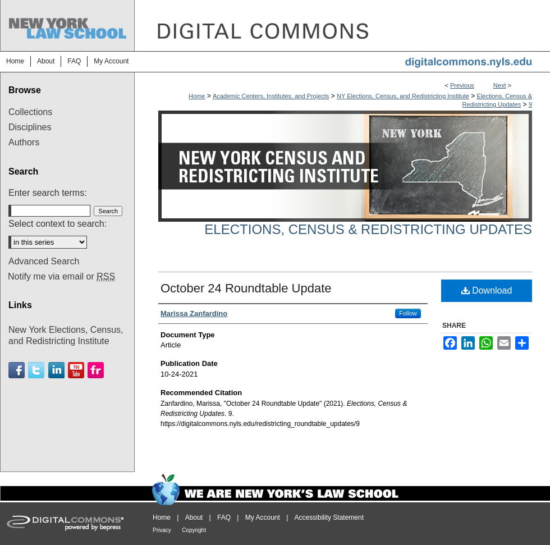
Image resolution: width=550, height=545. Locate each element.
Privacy (162, 530)
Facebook (16, 370)
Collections (30, 112)
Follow (408, 313)
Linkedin (56, 370)
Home (197, 96)
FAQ (224, 517)
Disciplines (29, 127)
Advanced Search (43, 261)
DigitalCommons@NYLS (342, 25)
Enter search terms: (47, 193)
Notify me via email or (61, 277)
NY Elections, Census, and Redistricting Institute (403, 96)
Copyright (194, 530)
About (194, 517)
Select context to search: (57, 223)
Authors (23, 142)
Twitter (36, 370)
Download (486, 290)
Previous (462, 85)
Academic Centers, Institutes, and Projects (271, 96)
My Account (262, 517)
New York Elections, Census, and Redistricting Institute (65, 335)
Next (499, 85)
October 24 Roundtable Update (246, 288)
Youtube (76, 370)
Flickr (96, 370)
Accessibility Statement (329, 517)
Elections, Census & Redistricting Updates (368, 229)
